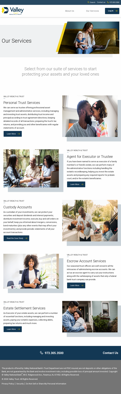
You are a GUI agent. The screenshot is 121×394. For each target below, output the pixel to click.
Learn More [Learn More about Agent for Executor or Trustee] (74, 184)
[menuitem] (69, 11)
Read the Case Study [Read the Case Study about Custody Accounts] (15, 238)
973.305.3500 (113, 2)
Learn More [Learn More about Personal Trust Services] (11, 134)
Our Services (92, 11)
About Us (69, 11)
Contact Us (110, 353)
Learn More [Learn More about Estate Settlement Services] (11, 329)
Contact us (101, 2)
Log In (110, 11)
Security (20, 383)
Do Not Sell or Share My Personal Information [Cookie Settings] (46, 383)
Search (91, 2)
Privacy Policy (8, 383)
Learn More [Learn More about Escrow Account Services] (74, 285)
